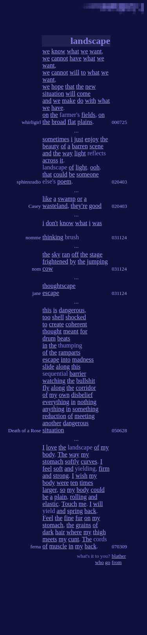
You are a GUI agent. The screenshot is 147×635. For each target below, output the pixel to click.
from (117, 562)
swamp (66, 198)
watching (53, 380)
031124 (119, 237)
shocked (75, 317)
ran (66, 254)
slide (48, 366)
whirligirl (31, 122)
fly (45, 387)
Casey (34, 206)
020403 (119, 182)
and (46, 100)
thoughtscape (58, 285)
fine (69, 518)
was (97, 223)
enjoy (92, 139)
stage (95, 254)
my (53, 394)
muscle (58, 546)
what (73, 51)
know (58, 51)
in (44, 345)
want (95, 51)
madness (83, 359)
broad (59, 121)
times (86, 482)
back (90, 511)
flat (71, 121)
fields (89, 114)
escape (50, 292)
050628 (119, 430)
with (90, 100)
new (90, 86)
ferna (36, 546)
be (72, 174)
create (56, 324)
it (61, 160)
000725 (119, 122)
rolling (78, 496)
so (62, 489)
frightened (55, 261)
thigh (99, 532)
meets (49, 539)
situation (53, 93)
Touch (69, 503)
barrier (77, 373)
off (74, 254)
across (50, 160)
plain (60, 496)
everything (55, 401)
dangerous (72, 310)
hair (60, 532)
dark (47, 532)
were (62, 482)
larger (49, 489)
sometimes (55, 139)
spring (75, 511)
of (63, 146)
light (80, 153)
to (83, 72)
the (80, 86)
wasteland (54, 205)
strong (61, 475)
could (60, 174)
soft (58, 468)
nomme (33, 237)
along (63, 366)
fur (79, 518)
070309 (119, 546)
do (80, 100)
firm (104, 468)
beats (63, 338)
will (75, 72)
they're (79, 205)
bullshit (85, 380)
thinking (52, 237)
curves (89, 461)
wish (81, 475)
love (51, 447)
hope (57, 86)
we (46, 51)
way (67, 153)
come (84, 93)
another (51, 423)
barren (80, 146)
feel (47, 468)
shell (58, 317)
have (76, 58)
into (66, 359)
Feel (47, 518)
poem (64, 181)
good (95, 205)
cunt (73, 539)
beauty (50, 146)
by (73, 261)
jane (37, 293)
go (107, 562)
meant (70, 331)
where (74, 532)
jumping (97, 261)
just (78, 139)
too (46, 317)
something (86, 409)
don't (52, 223)
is (55, 310)
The (62, 454)
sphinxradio (29, 182)
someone (87, 174)
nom (36, 269)
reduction (54, 416)
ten (74, 482)
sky (56, 254)
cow (47, 268)
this (46, 310)
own (64, 394)
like (47, 198)
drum (49, 338)
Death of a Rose (24, 430)
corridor (86, 387)
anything (53, 409)
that (69, 86)
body (48, 454)
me (83, 503)
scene (96, 146)
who (99, 562)
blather (119, 556)
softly (72, 461)
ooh (95, 167)
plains (85, 121)
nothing (86, 401)
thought (52, 331)
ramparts (69, 352)
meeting (84, 416)
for (83, 331)
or (79, 198)
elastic (50, 503)
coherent (76, 324)
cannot (59, 58)
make (69, 100)
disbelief (82, 394)
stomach (52, 461)
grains (83, 525)
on (45, 114)
